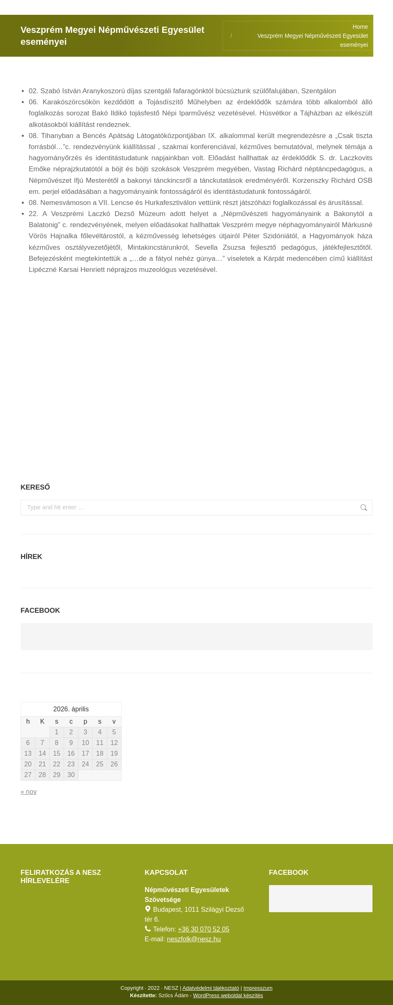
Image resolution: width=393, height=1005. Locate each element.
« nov (29, 791)
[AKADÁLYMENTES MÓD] (383, 10)
